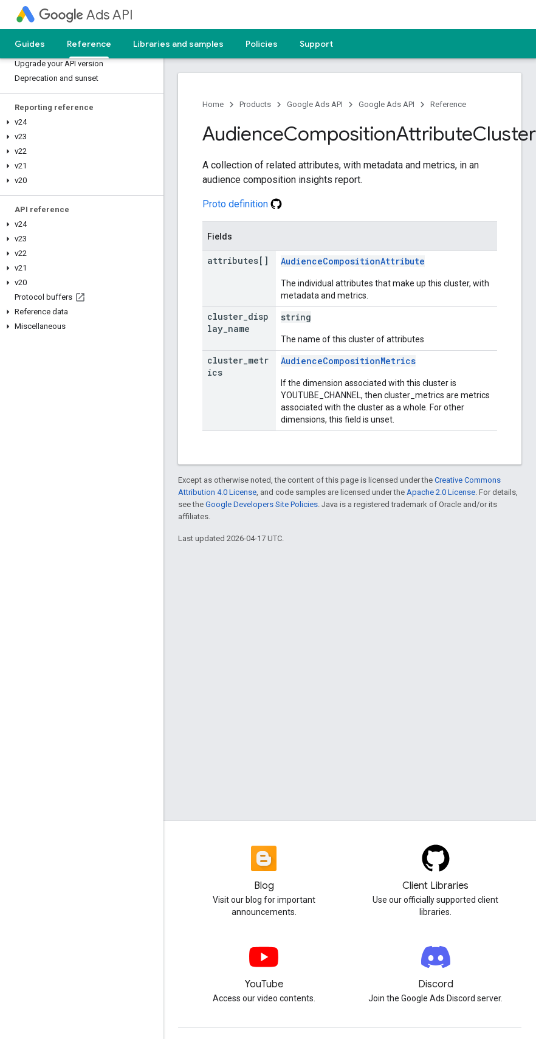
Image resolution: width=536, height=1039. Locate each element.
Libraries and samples (178, 43)
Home (213, 104)
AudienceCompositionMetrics (348, 361)
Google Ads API (315, 104)
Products (255, 104)
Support (316, 43)
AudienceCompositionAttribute (353, 261)
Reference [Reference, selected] (89, 43)
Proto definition (242, 204)
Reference (448, 104)
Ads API (86, 15)
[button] (79, 122)
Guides (30, 43)
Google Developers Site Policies (261, 504)
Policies (262, 43)
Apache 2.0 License (441, 492)
